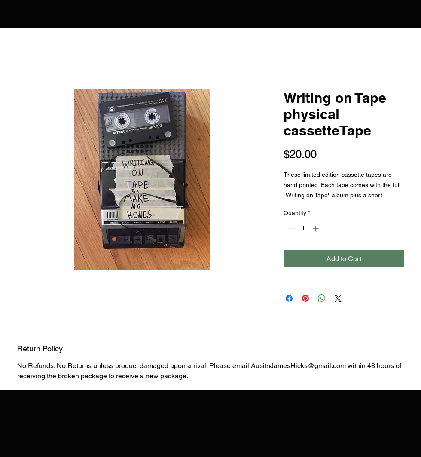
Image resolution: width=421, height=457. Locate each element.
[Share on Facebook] (289, 298)
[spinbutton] (303, 228)
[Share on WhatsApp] (322, 298)
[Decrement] (290, 228)
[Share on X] (338, 298)
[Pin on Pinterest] (305, 298)
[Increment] (316, 228)
